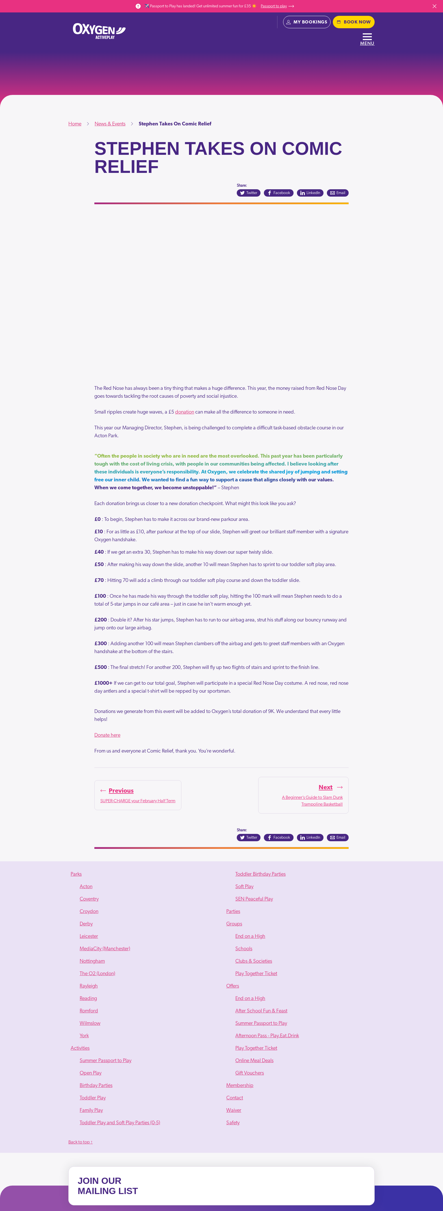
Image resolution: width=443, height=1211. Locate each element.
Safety (233, 1122)
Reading (88, 998)
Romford (89, 1011)
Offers (232, 986)
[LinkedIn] (310, 193)
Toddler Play (93, 1098)
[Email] (338, 193)
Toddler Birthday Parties (260, 874)
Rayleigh (89, 986)
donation (184, 412)
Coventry (89, 899)
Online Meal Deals (254, 1060)
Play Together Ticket (256, 973)
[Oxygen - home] (99, 31)
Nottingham (92, 961)
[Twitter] (248, 193)
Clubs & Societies (253, 961)
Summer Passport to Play (105, 1060)
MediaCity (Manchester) (105, 948)
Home (74, 124)
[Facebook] (279, 193)
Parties (233, 911)
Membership (239, 1085)
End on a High (250, 936)
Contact (234, 1098)
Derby (86, 924)
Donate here (107, 735)
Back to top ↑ (80, 1142)
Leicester (89, 936)
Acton (86, 886)
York (84, 1035)
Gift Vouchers (249, 1073)
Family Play (91, 1110)
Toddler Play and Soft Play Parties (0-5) (120, 1122)
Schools (243, 948)
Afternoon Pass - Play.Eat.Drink (267, 1035)
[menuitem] (143, 955)
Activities (80, 1048)
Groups (234, 924)
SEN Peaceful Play (254, 899)
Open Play (90, 1073)
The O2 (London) (97, 973)
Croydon (89, 911)
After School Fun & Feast (261, 1011)
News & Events (110, 124)
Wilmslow (90, 1023)
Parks (76, 874)
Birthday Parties (96, 1085)
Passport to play (277, 6)
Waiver (233, 1110)
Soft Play (244, 886)
